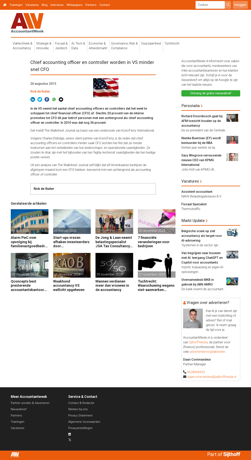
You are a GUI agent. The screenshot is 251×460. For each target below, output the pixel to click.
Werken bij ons (78, 409)
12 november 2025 (109, 231)
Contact (104, 5)
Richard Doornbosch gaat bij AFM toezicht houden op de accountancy (202, 120)
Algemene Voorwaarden (84, 422)
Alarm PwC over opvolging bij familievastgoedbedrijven (29, 241)
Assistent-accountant (196, 192)
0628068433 (196, 372)
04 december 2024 (67, 274)
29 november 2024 (109, 274)
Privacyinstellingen (80, 428)
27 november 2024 (152, 274)
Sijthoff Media (198, 342)
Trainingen (16, 5)
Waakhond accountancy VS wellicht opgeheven (69, 285)
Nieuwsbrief (18, 409)
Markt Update (193, 220)
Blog (44, 5)
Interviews (57, 5)
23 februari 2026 (65, 231)
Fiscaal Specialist (194, 204)
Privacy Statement (80, 415)
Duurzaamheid (151, 43)
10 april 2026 (20, 231)
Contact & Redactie (81, 403)
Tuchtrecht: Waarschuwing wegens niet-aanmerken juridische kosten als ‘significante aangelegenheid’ (156, 285)
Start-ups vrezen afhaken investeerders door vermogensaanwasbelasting (71, 241)
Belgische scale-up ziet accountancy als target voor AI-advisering (201, 235)
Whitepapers (74, 5)
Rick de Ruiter (40, 91)
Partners (90, 5)
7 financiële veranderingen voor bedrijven (154, 241)
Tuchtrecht (172, 43)
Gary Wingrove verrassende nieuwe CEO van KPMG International (201, 160)
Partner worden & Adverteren (30, 403)
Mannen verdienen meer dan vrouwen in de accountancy (112, 285)
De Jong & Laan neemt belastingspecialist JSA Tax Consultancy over (113, 241)
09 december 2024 (25, 274)
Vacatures (32, 5)
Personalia (190, 105)
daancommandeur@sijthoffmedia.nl (211, 377)
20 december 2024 (152, 231)
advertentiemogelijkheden (207, 352)
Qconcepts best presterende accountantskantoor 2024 (27, 285)
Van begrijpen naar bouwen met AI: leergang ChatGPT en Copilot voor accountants (202, 257)
